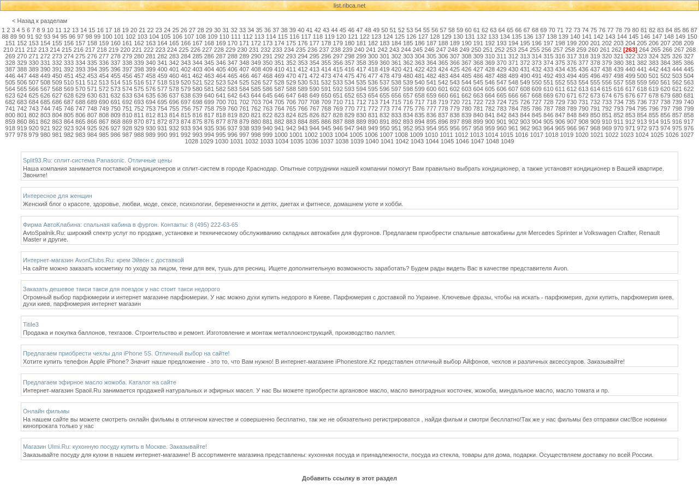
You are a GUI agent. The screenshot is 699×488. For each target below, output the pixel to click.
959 (490, 128)
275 (80, 56)
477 (373, 76)
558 (630, 82)
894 (419, 121)
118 (318, 36)
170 (233, 43)
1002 (310, 134)
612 (572, 89)
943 (302, 128)
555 (595, 82)
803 (45, 115)
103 (142, 36)
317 (572, 56)
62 (485, 30)
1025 (657, 134)
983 (80, 134)
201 (595, 43)
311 (501, 56)
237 (324, 49)
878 (233, 121)
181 (361, 43)
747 (80, 108)
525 (244, 82)
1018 (551, 134)
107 (189, 36)
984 (92, 134)
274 (69, 56)
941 (279, 128)
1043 (417, 141)
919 (22, 128)
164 (162, 43)
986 (115, 134)
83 (660, 30)
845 (537, 115)
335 (92, 62)
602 (455, 89)
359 (373, 62)
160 (115, 43)
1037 (326, 141)
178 (326, 43)
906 (560, 121)
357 (349, 62)
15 (91, 30)
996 (233, 134)
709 (326, 102)
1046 (462, 141)
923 (69, 128)
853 (630, 115)
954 (431, 128)
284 (186, 56)
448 (33, 76)
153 (33, 43)
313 (525, 56)
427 (478, 69)
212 (32, 49)
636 (162, 95)
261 (604, 49)
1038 (341, 141)
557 (619, 82)
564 (10, 89)
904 (537, 121)
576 (151, 89)
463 (209, 76)
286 (209, 56)
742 (22, 108)
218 (101, 49)
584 (244, 89)
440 (630, 69)
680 (677, 95)
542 (443, 82)
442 (654, 69)
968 (595, 128)
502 (665, 76)
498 (619, 76)
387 (10, 69)
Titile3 (31, 324)
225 (183, 49)
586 (268, 89)
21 (142, 30)
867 (104, 121)
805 (69, 115)
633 (127, 95)
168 (209, 43)
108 (201, 36)
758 (209, 108)
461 (186, 76)
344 (197, 62)
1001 (296, 134)
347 (233, 62)
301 (384, 56)
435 (572, 69)
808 (104, 115)
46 (351, 30)
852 (619, 115)
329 (22, 62)
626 (45, 95)
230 (242, 49)
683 (22, 102)
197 (548, 43)
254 (523, 49)
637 (174, 95)
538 (396, 82)
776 (419, 108)
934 (197, 128)
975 (677, 128)
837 (443, 115)
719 (443, 102)
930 (151, 128)
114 (271, 36)
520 (186, 82)
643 (244, 95)
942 (291, 128)
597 (396, 89)
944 (314, 128)
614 (595, 89)
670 (560, 95)
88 (5, 36)
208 (677, 43)
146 (645, 36)
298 (349, 56)
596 (384, 89)
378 (595, 62)
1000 (280, 134)
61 (476, 30)
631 (104, 95)
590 (314, 89)
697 (186, 102)
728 (548, 102)
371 (513, 62)
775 (408, 108)
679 (665, 95)
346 (221, 62)
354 (314, 62)
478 (384, 76)
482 (431, 76)
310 (490, 56)
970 (619, 128)
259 (582, 49)
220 (125, 49)
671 (572, 95)
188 (443, 43)
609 (537, 89)
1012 (461, 134)
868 (115, 121)
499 (630, 76)
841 (490, 115)
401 (174, 69)
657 (408, 95)
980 (45, 134)
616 (619, 89)
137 (540, 36)
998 (255, 134)
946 (337, 128)
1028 (191, 141)
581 (209, 89)
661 (455, 95)
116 (294, 36)
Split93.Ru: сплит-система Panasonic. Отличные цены (97, 160)
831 (373, 115)
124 (388, 36)
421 (408, 69)
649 (314, 95)
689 (92, 102)
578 (174, 89)
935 (209, 128)
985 (104, 134)
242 (382, 49)
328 (10, 62)
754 (162, 108)
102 (130, 36)
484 (455, 76)
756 (186, 108)
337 (115, 62)
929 (139, 128)
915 (665, 121)
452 (80, 76)
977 (10, 134)
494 (572, 76)
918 (10, 128)
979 (33, 134)
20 (134, 30)
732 (595, 102)
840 (478, 115)
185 (408, 43)
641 (221, 95)
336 (104, 62)
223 (160, 49)
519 (174, 82)
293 (291, 56)
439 (619, 69)
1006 (371, 134)
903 (525, 121)
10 (50, 30)
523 (221, 82)
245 (418, 49)
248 (453, 49)
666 (513, 95)
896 (443, 121)
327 (689, 56)
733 (607, 102)
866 (92, 121)
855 (654, 115)
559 (642, 82)
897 (455, 121)
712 (361, 102)
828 (337, 115)
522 (209, 82)
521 (197, 82)
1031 (236, 141)
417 (361, 69)
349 (255, 62)
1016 (521, 134)
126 (411, 36)
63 (493, 30)
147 (657, 36)
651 (337, 95)
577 (162, 89)
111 (236, 36)
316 (560, 56)
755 (174, 108)
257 (558, 49)
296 (326, 56)
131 (470, 36)
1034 (281, 141)
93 (47, 36)
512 (92, 82)
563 (689, 82)
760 (233, 108)
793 (619, 108)
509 (57, 82)
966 (572, 128)
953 (419, 128)
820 (244, 115)
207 (665, 43)
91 (30, 36)
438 (607, 69)
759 (221, 108)
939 (255, 128)
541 (431, 82)
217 (90, 49)
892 (396, 121)
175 (291, 43)
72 (568, 30)
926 (104, 128)
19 (125, 30)
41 (309, 30)
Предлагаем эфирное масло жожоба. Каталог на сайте (99, 382)
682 (10, 102)
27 (192, 30)
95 (64, 36)
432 (537, 69)
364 (431, 62)
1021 (596, 134)
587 (279, 89)
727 (537, 102)
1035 (296, 141)
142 (598, 36)
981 (57, 134)
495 (583, 76)
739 (677, 102)
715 (396, 102)
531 (314, 82)
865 (80, 121)
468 (268, 76)
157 (80, 43)
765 (291, 108)
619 (654, 89)
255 (535, 49)
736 (642, 102)
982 (69, 134)
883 (291, 121)
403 (197, 69)
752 (139, 108)
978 (22, 134)
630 (92, 95)
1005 (356, 134)
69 (543, 30)
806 (80, 115)
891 (384, 121)
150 (692, 36)
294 (302, 56)
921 (45, 128)
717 (419, 102)
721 (466, 102)
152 (22, 43)
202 (607, 43)
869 (127, 121)
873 (174, 121)
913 (642, 121)
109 (212, 36)
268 (691, 49)
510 (69, 82)
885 (314, 121)
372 (525, 62)
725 (513, 102)
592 (337, 89)
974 (665, 128)
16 (100, 30)
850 (595, 115)
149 (680, 36)
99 (97, 36)
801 (22, 115)
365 (443, 62)
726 (525, 102)
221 (137, 49)
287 (221, 56)
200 (583, 43)
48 (368, 30)
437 (595, 69)
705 (279, 102)
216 (78, 49)
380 (619, 62)
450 (57, 76)
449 (45, 76)
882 (279, 121)
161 (127, 43)
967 (583, 128)
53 (409, 30)
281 (151, 56)
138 (551, 36)
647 (291, 95)
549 (525, 82)
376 (572, 62)
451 (69, 76)
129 (446, 36)
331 (45, 62)
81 (644, 30)
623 (10, 95)
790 (583, 108)
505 (10, 82)
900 (490, 121)
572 (104, 89)
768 (326, 108)
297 (337, 56)
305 (431, 56)
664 (490, 95)
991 (174, 134)
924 (80, 128)
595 (373, 89)
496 (595, 76)
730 (572, 102)
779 (455, 108)
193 (501, 43)
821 (255, 115)
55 (426, 30)
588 (291, 89)
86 (685, 30)
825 (302, 115)
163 (151, 43)
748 (92, 108)
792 (607, 108)
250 (476, 49)
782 (490, 108)
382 (642, 62)
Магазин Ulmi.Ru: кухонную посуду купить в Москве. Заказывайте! (115, 446)
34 (250, 30)
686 (57, 102)
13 (75, 30)
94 (55, 36)
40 (301, 30)
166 (186, 43)
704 (268, 102)
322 (630, 56)
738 (665, 102)
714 (384, 102)
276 (92, 56)
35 (259, 30)
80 (635, 30)
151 (10, 43)
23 (159, 30)
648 (302, 95)
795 (642, 108)
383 (654, 62)
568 (57, 89)
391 (57, 69)
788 (560, 108)
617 (630, 89)
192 (490, 43)
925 (92, 128)
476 (361, 76)
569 (69, 89)
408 (255, 69)
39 (292, 30)
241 (371, 49)
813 (162, 115)
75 (593, 30)
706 (291, 102)
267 (679, 49)
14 (83, 30)
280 (139, 56)
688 (80, 102)
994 (209, 134)
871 (151, 121)
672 (583, 95)
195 (525, 43)
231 (254, 49)
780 (466, 108)
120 (341, 36)
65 (510, 30)
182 (373, 43)
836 (431, 115)
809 (115, 115)
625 (33, 95)
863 (57, 121)
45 (343, 30)
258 (569, 49)
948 (361, 128)
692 (127, 102)
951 (396, 128)
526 (255, 82)
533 (337, 82)
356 (337, 62)
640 (209, 95)
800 (10, 115)
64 (502, 30)
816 (197, 115)
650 (326, 95)
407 (244, 69)
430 (513, 69)
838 (455, 115)
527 (268, 82)
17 (108, 30)
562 (677, 82)
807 (92, 115)
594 (361, 89)
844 (525, 115)
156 (69, 43)
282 (162, 56)
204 (630, 43)
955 (443, 128)
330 (33, 62)
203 (619, 43)
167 (197, 43)
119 (329, 36)
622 (689, 89)
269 (10, 56)
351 (279, 62)
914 (654, 121)
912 (630, 121)
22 (150, 30)
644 (255, 95)
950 (384, 128)
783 (501, 108)
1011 (446, 134)
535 (361, 82)
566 (33, 89)
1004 (340, 134)
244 (406, 49)
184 (396, 43)
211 (20, 49)
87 (694, 30)
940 (268, 128)
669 (548, 95)
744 (45, 108)
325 (665, 56)
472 (314, 76)
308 (466, 56)
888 (349, 121)
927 (115, 128)
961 (513, 128)
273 (57, 56)
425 (455, 69)
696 (174, 102)
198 (560, 43)
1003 (326, 134)
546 (490, 82)
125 (400, 36)
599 (419, 89)
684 (33, 102)
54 (417, 30)
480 (408, 76)
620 (665, 89)
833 (396, 115)
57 (443, 30)
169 (221, 43)
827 (326, 115)
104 (154, 36)
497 (607, 76)
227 (207, 49)
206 (654, 43)
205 (642, 43)
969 (607, 128)
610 (548, 89)
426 (466, 69)
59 (460, 30)
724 (501, 102)
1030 (221, 141)
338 (127, 62)
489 (513, 76)
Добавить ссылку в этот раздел (349, 478)
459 (162, 76)
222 (148, 49)
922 (57, 128)
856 (665, 115)
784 (513, 108)
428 (490, 69)
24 (167, 30)
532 (326, 82)
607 (513, 89)
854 (642, 115)
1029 (206, 141)
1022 (611, 134)
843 (513, 115)
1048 (492, 141)
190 (466, 43)
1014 (491, 134)
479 (396, 76)
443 (665, 69)
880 (255, 121)
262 (616, 49)
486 (478, 76)
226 (195, 49)
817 (209, 115)
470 (291, 76)
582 (221, 89)
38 (284, 30)
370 (501, 62)
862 (45, 121)
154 (45, 43)
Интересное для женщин (57, 195)
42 (318, 30)
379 (607, 62)
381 (630, 62)
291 (268, 56)
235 (300, 49)
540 (419, 82)
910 (607, 121)
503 (677, 76)
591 (326, 89)
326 (677, 56)
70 (551, 30)
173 (268, 43)
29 (209, 30)
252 (500, 49)
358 (361, 62)
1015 (506, 134)
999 (268, 134)
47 (359, 30)
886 (326, 121)
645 (268, 95)
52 (401, 30)
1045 (447, 141)
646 (279, 95)
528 (279, 82)
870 (139, 121)
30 (217, 30)
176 (302, 43)
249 (464, 49)
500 (642, 76)
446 (10, 76)
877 (221, 121)
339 (139, 62)
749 (104, 108)
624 (22, 95)
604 (478, 89)
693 (139, 102)
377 (583, 62)
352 (291, 62)
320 (607, 56)
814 (174, 115)
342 (174, 62)
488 (501, 76)
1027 (687, 134)
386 (689, 62)
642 (233, 95)
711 (349, 102)
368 (478, 62)
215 (67, 49)
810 (127, 115)
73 (576, 30)
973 (654, 128)
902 (513, 121)
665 (501, 95)
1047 (477, 141)
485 (466, 76)
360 (384, 62)
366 (455, 62)
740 (689, 102)
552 (560, 82)
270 (22, 56)
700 (221, 102)
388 (22, 69)
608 (525, 89)
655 (384, 95)
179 (337, 43)
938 (244, 128)
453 (92, 76)
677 (642, 95)
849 (583, 115)
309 (478, 56)
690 (104, 102)
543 (455, 82)
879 (244, 121)
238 (336, 49)
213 (43, 49)
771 (361, 108)
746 (69, 108)
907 (572, 121)
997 (244, 134)
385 (677, 62)
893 (408, 121)
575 (139, 89)
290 (255, 56)
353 (302, 62)
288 (233, 56)
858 (689, 115)
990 (162, 134)
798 (677, 108)
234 (289, 49)
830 (361, 115)
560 (654, 82)
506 (22, 82)
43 (326, 30)
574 (127, 89)
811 (139, 115)
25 (175, 30)
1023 (626, 134)
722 (478, 102)
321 (619, 56)
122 (364, 36)
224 (172, 49)
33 (242, 30)
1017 (536, 134)
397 (127, 69)
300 (373, 56)
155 (57, 43)
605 (490, 89)
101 (119, 36)
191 (478, 43)
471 (302, 76)
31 (225, 30)
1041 (387, 141)
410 (279, 69)
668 (537, 95)
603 (466, 89)
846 (548, 115)
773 (384, 108)
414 (326, 69)
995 (221, 134)
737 (654, 102)
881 (268, 121)
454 (104, 76)
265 (655, 49)
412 (302, 69)
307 (455, 56)
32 (234, 30)
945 (326, 128)
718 (431, 102)
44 (334, 30)
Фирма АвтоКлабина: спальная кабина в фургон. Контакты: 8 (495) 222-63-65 (130, 224)
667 (525, 95)
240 (359, 49)
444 (677, 69)
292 (279, 56)
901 (501, 121)
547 (501, 82)
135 (517, 36)
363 (419, 62)
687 (69, 102)
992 (186, 134)
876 (209, 121)
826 (314, 115)
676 (630, 95)
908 (583, 121)
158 (92, 43)
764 (279, 108)
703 (255, 102)
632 (115, 95)
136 (528, 36)
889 (361, 121)
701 (233, 102)
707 (302, 102)
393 (80, 69)
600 (431, 89)
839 (466, 115)
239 (347, 49)
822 (268, 115)
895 (431, 121)
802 (33, 115)
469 (279, 76)
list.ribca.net (350, 5)
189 (455, 43)
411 (291, 69)
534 (349, 82)
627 (57, 95)
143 (610, 36)
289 (244, 56)
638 (186, 95)
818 (221, 115)
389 (33, 69)
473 (326, 76)
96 (72, 36)
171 (244, 43)
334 (80, 62)
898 (466, 121)
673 (595, 95)
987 (127, 134)
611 (560, 89)
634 (139, 95)
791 (595, 108)
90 (22, 36)
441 (642, 69)
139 (563, 36)
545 (478, 82)
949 (373, 128)
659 (431, 95)
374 (548, 62)
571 (92, 89)
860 (22, 121)
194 (513, 43)
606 (501, 89)
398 (139, 69)
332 (57, 62)
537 (384, 82)
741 (10, 108)
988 (139, 134)
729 (560, 102)
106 (177, 36)
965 (560, 128)
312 (513, 56)
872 (162, 121)
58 (451, 30)
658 (419, 95)
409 (268, 69)
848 (572, 115)
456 (127, 76)
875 (197, 121)
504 (689, 76)
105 (165, 36)
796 (654, 108)
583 (233, 89)
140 (575, 36)
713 (373, 102)
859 (10, 121)
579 (186, 89)
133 (493, 36)
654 (373, 95)
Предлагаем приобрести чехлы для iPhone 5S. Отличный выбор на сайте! (126, 353)
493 (560, 76)
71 (560, 30)
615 (607, 89)
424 (443, 69)
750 (115, 108)
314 (537, 56)
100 (107, 36)
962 (525, 128)
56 (434, 30)
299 (361, 56)
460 (174, 76)
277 (104, 56)
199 (572, 43)
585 (255, 89)
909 (595, 121)
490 (525, 76)
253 (511, 49)
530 (302, 82)
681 (689, 95)
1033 (266, 141)
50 (384, 30)
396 (115, 69)
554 (583, 82)
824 (291, 115)
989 (151, 134)
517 (151, 82)
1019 (566, 134)
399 (151, 69)
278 (115, 56)
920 (33, 128)
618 (642, 89)
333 (69, 62)
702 (244, 102)
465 (233, 76)
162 (139, 43)
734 (619, 102)
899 (478, 121)
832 (384, 115)
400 (162, 69)
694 (151, 102)
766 (302, 108)
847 (560, 115)
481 (419, 76)
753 (151, 108)
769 (337, 108)
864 (69, 121)
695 (162, 102)
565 (22, 89)
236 (312, 49)
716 (408, 102)
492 (548, 76)
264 (644, 49)
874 (186, 121)
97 (80, 36)
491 (537, 76)
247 (441, 49)
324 (654, 56)
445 (689, 69)
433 (548, 69)
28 (200, 30)
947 (349, 128)
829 (349, 115)
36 (267, 30)
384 (665, 62)
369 (490, 62)
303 (408, 56)
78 (618, 30)
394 (92, 69)
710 (337, 102)
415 (337, 69)
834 (408, 115)
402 (186, 69)
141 (586, 36)
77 (610, 30)
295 (314, 56)
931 (162, 128)
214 (55, 49)
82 (652, 30)
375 (560, 62)
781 (478, 108)
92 (38, 36)
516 (139, 82)
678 (654, 95)
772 (373, 108)
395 (104, 69)
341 (162, 62)
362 (408, 62)
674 (607, 95)
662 (466, 95)
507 (33, 82)
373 (537, 62)
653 (361, 95)
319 (595, 56)
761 (244, 108)
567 (45, 89)
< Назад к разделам (39, 20)
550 (537, 82)
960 (501, 128)
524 (233, 82)
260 (593, 49)
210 (8, 49)
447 (22, 76)
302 (396, 56)
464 (221, 76)
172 (255, 43)
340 (151, 62)
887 (337, 121)
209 (689, 43)
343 (186, 62)
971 (630, 128)
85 (677, 30)
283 (174, 56)
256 (546, 49)
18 (117, 30)
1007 (386, 134)
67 (527, 30)
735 (630, 102)
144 (622, 36)
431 (525, 69)
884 (302, 121)
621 (677, 89)
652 (349, 95)
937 (233, 128)
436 (583, 69)
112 (247, 36)
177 (314, 43)
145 (633, 36)
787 (548, 108)
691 (115, 102)
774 (396, 108)
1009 (416, 134)
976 (689, 128)
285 (197, 56)
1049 (507, 141)
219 (114, 49)
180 (349, 43)
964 (548, 128)
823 (279, 115)
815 (186, 115)
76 (602, 30)
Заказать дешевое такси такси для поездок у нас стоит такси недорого (121, 289)
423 (431, 69)
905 (548, 121)
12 (66, 30)
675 (619, 95)
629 (80, 95)
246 (429, 49)
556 (607, 82)
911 (619, 121)
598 (408, 89)
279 (127, 56)
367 (466, 62)
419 (384, 69)
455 (115, 76)
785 (525, 108)
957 (466, 128)
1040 (371, 141)
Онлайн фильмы (46, 411)
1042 (401, 141)
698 (197, 102)
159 (104, 43)
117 (306, 36)
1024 (641, 134)
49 (376, 30)
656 (396, 95)
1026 (671, 134)
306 (443, 56)
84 (669, 30)
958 (478, 128)
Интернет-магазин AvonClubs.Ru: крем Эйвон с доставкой (103, 260)
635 (151, 95)
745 (57, 108)
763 (268, 108)
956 (455, 128)
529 (291, 82)
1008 (401, 134)
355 (326, 62)
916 (677, 121)
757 (197, 108)
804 (57, 115)
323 (642, 56)
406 (233, 69)
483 (443, 76)
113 (259, 36)
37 (276, 30)
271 (33, 56)
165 (174, 43)
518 (162, 82)
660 (443, 95)
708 (314, 102)
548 (513, 82)
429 (501, 69)
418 (373, 69)
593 (349, 89)
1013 (476, 134)
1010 (431, 134)
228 (219, 49)
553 (572, 82)
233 (277, 49)
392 (69, 69)
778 (443, 108)
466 (244, 76)
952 (408, 128)
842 (501, 115)
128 (435, 36)
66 (518, 30)
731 (583, 102)
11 (58, 30)
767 (314, 108)
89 (13, 36)
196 (537, 43)
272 (45, 56)
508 (45, 82)
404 (209, 69)
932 (174, 128)
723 (490, 102)
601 (443, 89)
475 (349, 76)
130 (458, 36)
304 (419, 56)
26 (184, 30)
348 (244, 62)
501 (654, 76)
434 (560, 69)
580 (197, 89)
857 (677, 115)
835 (419, 115)
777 (431, 108)
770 (349, 108)
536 (373, 82)
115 (282, 36)
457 (139, 76)
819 (233, 115)
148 (668, 36)
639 (197, 95)
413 (314, 69)
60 (468, 30)
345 (209, 62)
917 (689, 121)
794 (630, 108)
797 (665, 108)
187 (431, 43)
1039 (357, 141)
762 (255, 108)
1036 (311, 141)
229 (230, 49)
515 (127, 82)
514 (115, 82)
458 (151, 76)
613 (583, 89)
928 (127, 128)
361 (396, 62)
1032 (251, 141)
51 (393, 30)
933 (186, 128)
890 (373, 121)
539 (408, 82)
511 (80, 82)
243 (394, 49)
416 (349, 69)
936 (221, 128)
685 (45, 102)
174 (279, 43)
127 (423, 36)
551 (548, 82)
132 (482, 36)
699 (209, 102)
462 (197, 76)
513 (104, 82)
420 (396, 69)
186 (419, 43)
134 (505, 36)
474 (337, 76)
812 (151, 115)
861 (33, 121)
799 (689, 108)
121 (353, 36)
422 (419, 69)
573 (115, 89)
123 (376, 36)
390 (45, 69)
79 (627, 30)
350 (268, 62)
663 (478, 95)
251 (488, 49)
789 (572, 108)
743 (33, 108)
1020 (581, 134)
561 (665, 82)
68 (535, 30)
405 (221, 69)
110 (224, 36)
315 (548, 56)
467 (255, 76)
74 (585, 30)
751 (127, 108)
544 (466, 82)
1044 (432, 141)
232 (265, 49)
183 (384, 43)
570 (80, 89)
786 (537, 108)
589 (302, 89)
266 (667, 49)
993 (197, 134)
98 (89, 36)
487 (490, 76)
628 (69, 95)
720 (455, 102)
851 (607, 115)
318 (583, 56)
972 (642, 128)
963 (537, 128)
